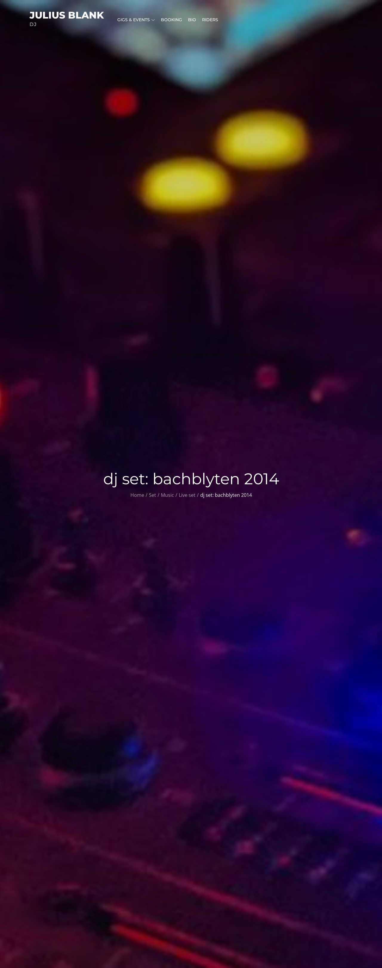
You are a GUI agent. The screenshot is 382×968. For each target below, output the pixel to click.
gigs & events (136, 19)
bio (192, 19)
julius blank (67, 15)
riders (210, 19)
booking (171, 19)
